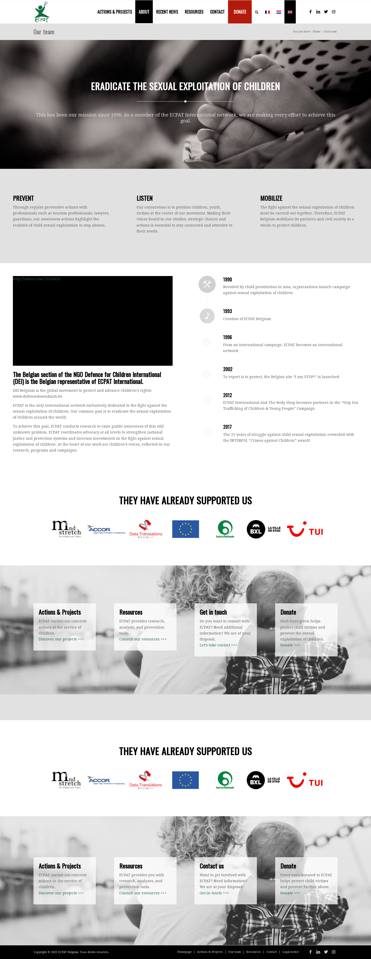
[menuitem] (114, 11)
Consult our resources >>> (143, 639)
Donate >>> (290, 645)
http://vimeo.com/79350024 (36, 279)
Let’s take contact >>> (218, 645)
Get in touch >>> (214, 893)
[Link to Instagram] (334, 11)
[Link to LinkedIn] (318, 11)
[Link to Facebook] (310, 11)
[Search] (257, 11)
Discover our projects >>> (61, 639)
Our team (43, 31)
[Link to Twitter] (326, 11)
